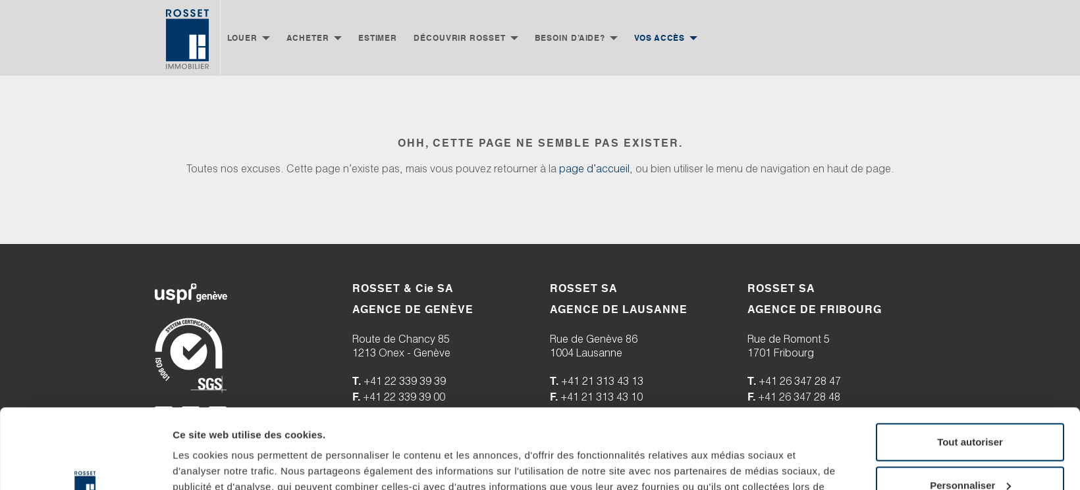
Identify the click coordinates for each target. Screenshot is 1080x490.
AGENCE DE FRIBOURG (814, 309)
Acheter (307, 38)
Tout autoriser (970, 367)
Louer (242, 38)
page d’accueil (594, 170)
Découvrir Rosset (459, 38)
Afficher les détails (217, 464)
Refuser (970, 453)
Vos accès (659, 38)
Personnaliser (970, 410)
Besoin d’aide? (570, 38)
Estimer (377, 38)
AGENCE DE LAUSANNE (619, 309)
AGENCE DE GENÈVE (412, 309)
